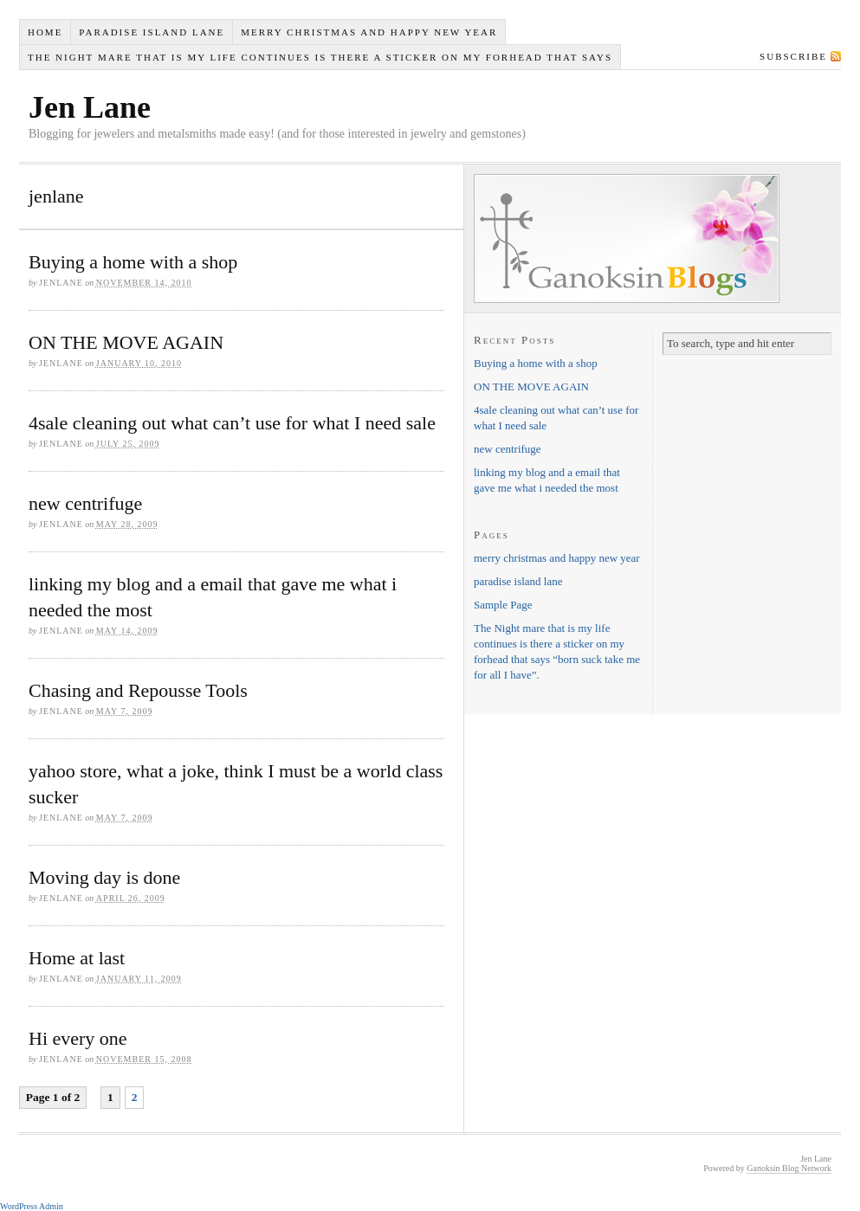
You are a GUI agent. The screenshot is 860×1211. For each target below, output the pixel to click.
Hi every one (78, 1038)
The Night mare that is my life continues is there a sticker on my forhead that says (320, 57)
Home (45, 32)
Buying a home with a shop (133, 262)
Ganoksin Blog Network (789, 1168)
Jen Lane (90, 107)
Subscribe (793, 56)
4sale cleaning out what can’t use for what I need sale (232, 423)
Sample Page (503, 604)
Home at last (77, 958)
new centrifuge (85, 503)
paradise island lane (151, 32)
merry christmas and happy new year (369, 32)
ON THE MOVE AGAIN (126, 342)
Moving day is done (104, 877)
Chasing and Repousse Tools (138, 690)
